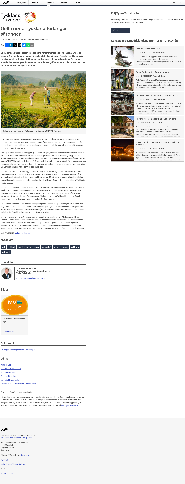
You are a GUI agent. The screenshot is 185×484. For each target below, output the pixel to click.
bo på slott (46, 247)
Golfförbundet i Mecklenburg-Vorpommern (18, 384)
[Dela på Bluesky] (24, 45)
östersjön (64, 247)
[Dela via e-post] (32, 45)
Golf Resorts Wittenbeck (11, 369)
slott (56, 247)
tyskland (11, 247)
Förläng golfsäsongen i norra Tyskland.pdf (18, 350)
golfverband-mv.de (22, 233)
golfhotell (6, 252)
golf (3, 247)
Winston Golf (6, 365)
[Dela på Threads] (19, 45)
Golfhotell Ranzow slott (10, 380)
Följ (120, 30)
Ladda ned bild (9, 332)
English (10, 473)
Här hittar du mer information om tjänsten (16, 438)
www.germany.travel (69, 405)
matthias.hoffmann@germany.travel (30, 278)
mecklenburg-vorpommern (28, 247)
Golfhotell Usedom (8, 376)
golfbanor (75, 247)
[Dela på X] (15, 45)
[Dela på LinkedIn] (11, 45)
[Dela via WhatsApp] (28, 45)
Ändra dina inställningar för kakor (13, 464)
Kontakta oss (25, 455)
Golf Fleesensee (8, 372)
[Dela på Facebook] (7, 45)
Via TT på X (5, 460)
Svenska (4, 473)
